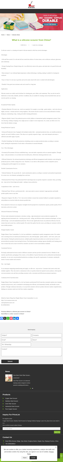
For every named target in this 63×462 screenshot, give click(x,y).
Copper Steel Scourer (11, 398)
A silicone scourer (5, 50)
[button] (30, 388)
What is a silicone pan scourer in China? (19, 311)
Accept (33, 457)
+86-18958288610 (10, 443)
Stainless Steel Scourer (11, 401)
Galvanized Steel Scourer (12, 406)
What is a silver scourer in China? (14, 313)
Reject (25, 457)
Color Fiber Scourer (10, 403)
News (8, 35)
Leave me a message (38, 45)
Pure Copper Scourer (11, 409)
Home (2, 35)
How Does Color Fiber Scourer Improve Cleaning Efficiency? (21, 375)
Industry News (16, 35)
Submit (10, 361)
